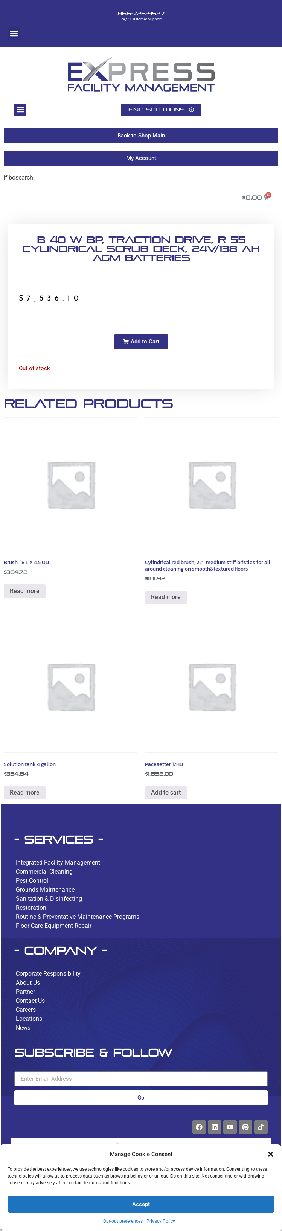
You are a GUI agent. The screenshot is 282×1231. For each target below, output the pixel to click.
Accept (141, 1204)
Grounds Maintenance (45, 889)
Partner (25, 991)
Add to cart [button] (166, 792)
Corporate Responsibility (48, 973)
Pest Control (32, 880)
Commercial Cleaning (44, 871)
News (23, 1027)
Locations (29, 1018)
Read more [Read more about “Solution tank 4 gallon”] (25, 792)
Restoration (31, 907)
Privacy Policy (160, 1221)
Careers (26, 1009)
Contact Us (30, 1000)
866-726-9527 (141, 14)
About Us (28, 982)
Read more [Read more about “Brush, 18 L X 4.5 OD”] (25, 591)
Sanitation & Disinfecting (49, 898)
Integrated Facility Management (58, 862)
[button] (270, 1154)
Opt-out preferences (123, 1221)
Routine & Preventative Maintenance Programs (77, 916)
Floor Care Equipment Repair (53, 925)
